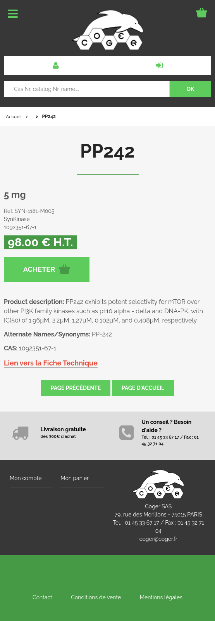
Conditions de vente (96, 597)
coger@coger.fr (158, 539)
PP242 (107, 151)
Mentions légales (161, 597)
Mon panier (74, 478)
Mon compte (25, 478)
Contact (42, 597)
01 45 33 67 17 (142, 523)
